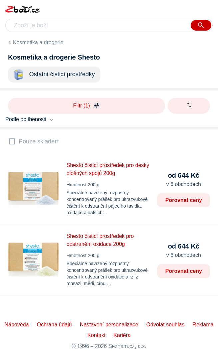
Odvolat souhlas (165, 324)
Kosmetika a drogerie (38, 42)
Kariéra (122, 335)
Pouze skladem (39, 141)
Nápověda (16, 324)
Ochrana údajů (54, 324)
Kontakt (96, 335)
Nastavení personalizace (109, 324)
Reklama (202, 324)
